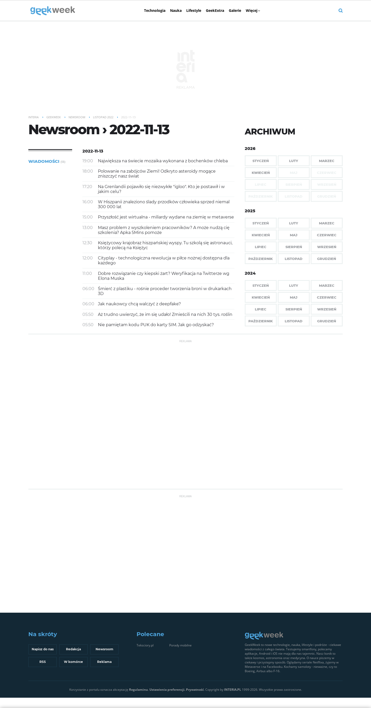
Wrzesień (326, 247)
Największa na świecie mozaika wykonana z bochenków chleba (163, 160)
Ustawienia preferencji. (167, 689)
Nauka (176, 10)
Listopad (293, 259)
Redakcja (73, 649)
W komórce (73, 662)
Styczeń (260, 161)
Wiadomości (46, 161)
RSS (42, 662)
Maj (293, 235)
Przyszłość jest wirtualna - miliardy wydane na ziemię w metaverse (166, 217)
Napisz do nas (43, 649)
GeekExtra (215, 10)
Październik (260, 259)
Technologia (154, 10)
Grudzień (326, 259)
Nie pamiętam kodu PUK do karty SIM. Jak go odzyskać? (156, 324)
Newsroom (104, 649)
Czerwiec (326, 235)
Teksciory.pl (145, 645)
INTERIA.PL (232, 689)
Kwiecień (261, 173)
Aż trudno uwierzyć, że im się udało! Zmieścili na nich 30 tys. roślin (165, 314)
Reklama (104, 662)
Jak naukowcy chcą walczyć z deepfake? (139, 303)
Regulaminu (138, 689)
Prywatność (195, 689)
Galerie (235, 10)
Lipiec (260, 247)
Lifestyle (193, 10)
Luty (293, 161)
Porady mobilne (180, 645)
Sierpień (293, 247)
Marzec (326, 161)
